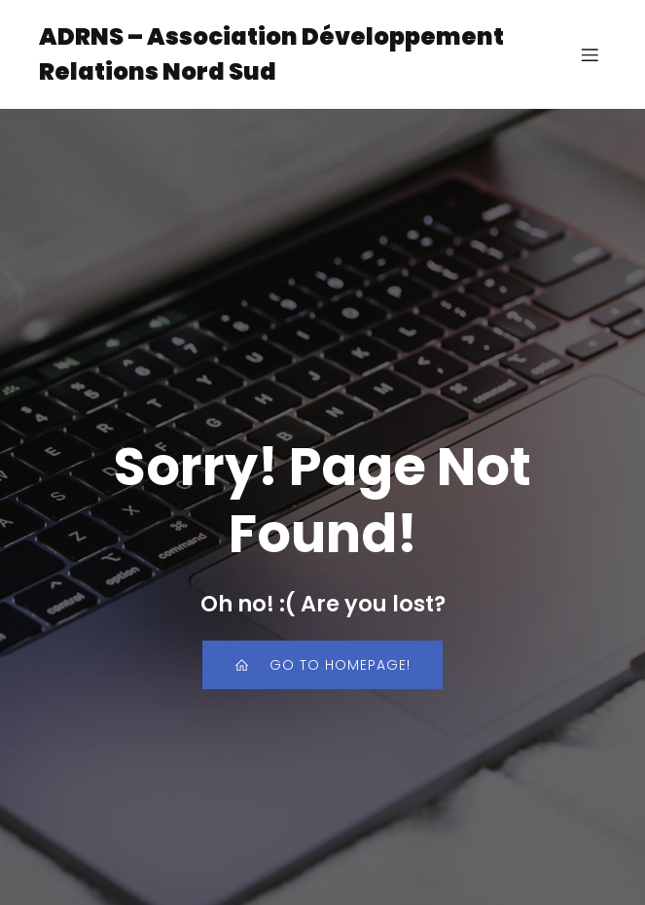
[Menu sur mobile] (589, 54)
